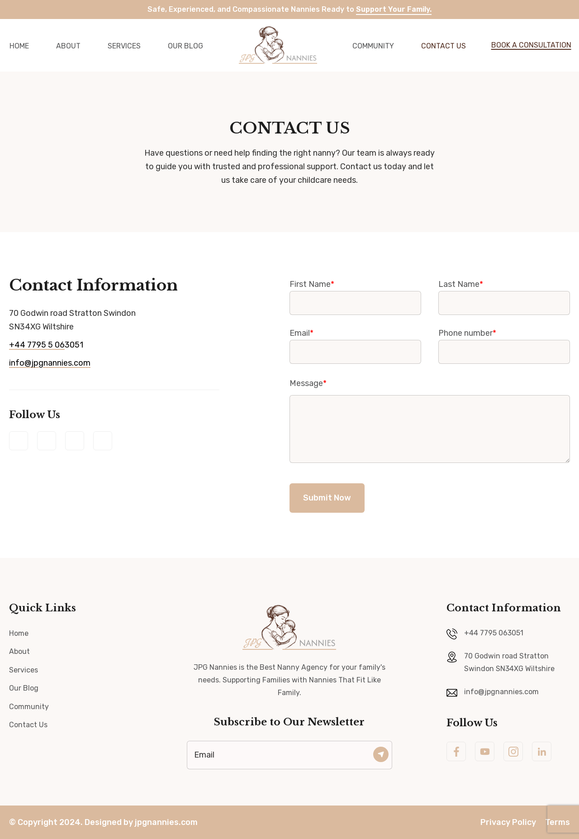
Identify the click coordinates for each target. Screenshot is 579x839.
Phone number (504, 342)
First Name (355, 293)
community (373, 46)
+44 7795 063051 (493, 633)
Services (124, 46)
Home (18, 633)
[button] (525, 45)
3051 (46, 345)
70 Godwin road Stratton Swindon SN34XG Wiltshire (509, 662)
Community (29, 706)
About (68, 46)
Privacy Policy (508, 822)
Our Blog (185, 46)
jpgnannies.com (166, 822)
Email (355, 342)
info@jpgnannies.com (49, 363)
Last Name (504, 293)
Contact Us (443, 46)
